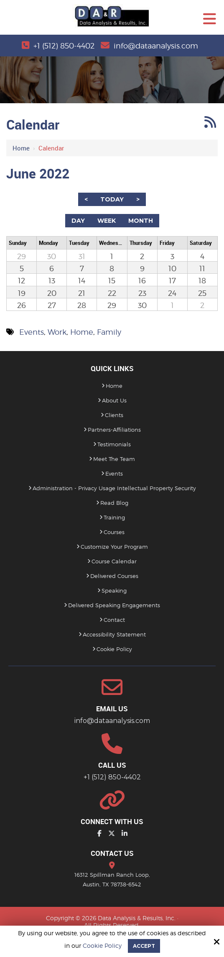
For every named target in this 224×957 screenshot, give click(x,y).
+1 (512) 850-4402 (63, 45)
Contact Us (112, 853)
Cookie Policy (102, 945)
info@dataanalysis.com (156, 45)
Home (21, 148)
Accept (144, 946)
